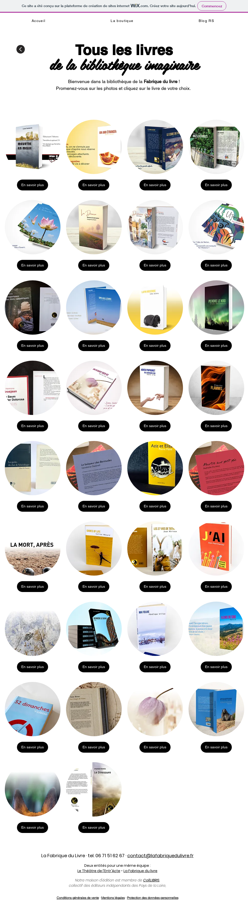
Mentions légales (113, 898)
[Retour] (20, 49)
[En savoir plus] (32, 185)
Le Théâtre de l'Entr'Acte (98, 870)
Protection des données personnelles (152, 898)
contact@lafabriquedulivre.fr (160, 855)
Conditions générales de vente (78, 898)
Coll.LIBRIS (151, 880)
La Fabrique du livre (140, 870)
